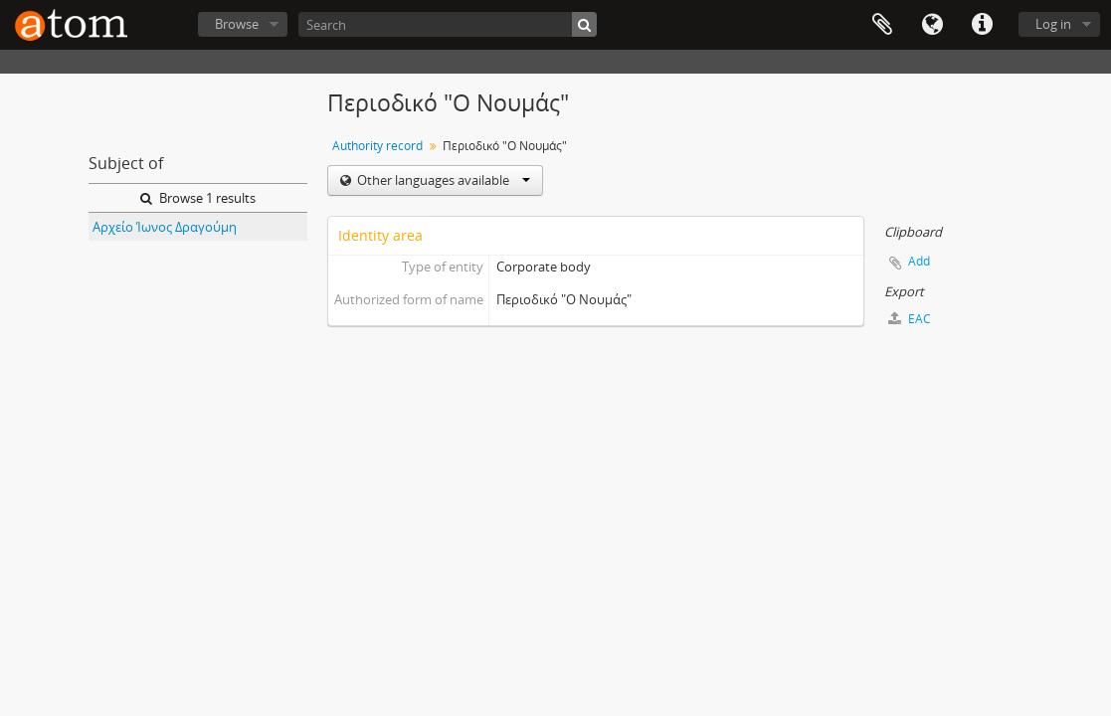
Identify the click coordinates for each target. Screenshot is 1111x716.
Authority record (377, 145)
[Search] (447, 24)
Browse (237, 24)
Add (919, 261)
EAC (909, 318)
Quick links (982, 25)
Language (932, 25)
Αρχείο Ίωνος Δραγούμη (165, 227)
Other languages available (442, 180)
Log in (1053, 24)
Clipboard (882, 25)
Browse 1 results (198, 198)
